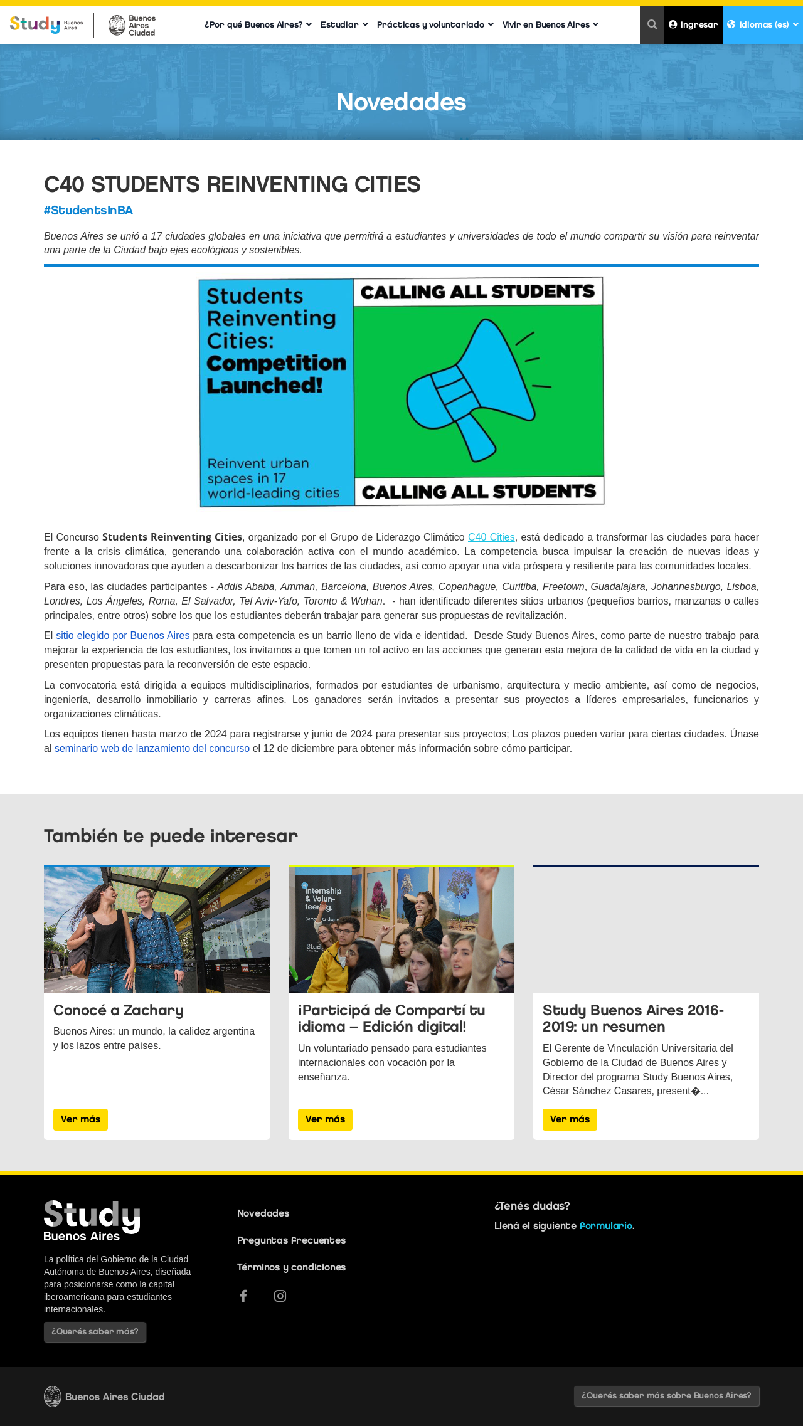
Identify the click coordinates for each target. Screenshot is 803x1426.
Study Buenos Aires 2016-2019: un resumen (633, 1018)
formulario (606, 1226)
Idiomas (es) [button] (763, 24)
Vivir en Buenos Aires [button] (551, 24)
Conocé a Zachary (118, 1010)
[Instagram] (280, 1296)
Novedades (263, 1213)
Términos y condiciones (291, 1267)
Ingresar (693, 24)
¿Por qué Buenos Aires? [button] (258, 24)
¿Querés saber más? (94, 1331)
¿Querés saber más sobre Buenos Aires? (667, 1395)
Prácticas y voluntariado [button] (435, 24)
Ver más (80, 1119)
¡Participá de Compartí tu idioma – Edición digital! (392, 1018)
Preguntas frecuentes (291, 1240)
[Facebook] (243, 1296)
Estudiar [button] (344, 24)
